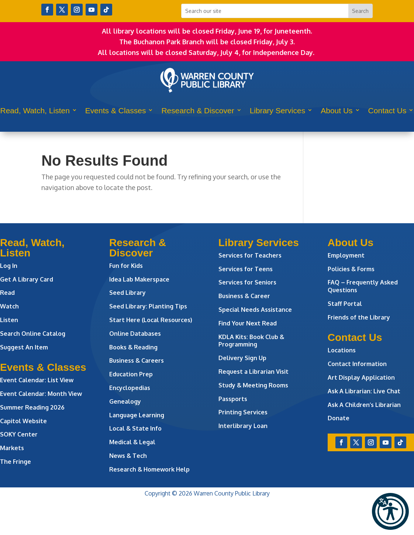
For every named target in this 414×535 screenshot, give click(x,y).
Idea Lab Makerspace (139, 279)
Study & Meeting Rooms (253, 385)
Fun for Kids (126, 265)
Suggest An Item (24, 347)
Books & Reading (133, 347)
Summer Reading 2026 (32, 407)
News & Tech (128, 455)
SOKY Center (19, 434)
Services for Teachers (250, 255)
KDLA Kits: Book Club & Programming (251, 340)
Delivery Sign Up (242, 358)
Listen (9, 320)
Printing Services (243, 412)
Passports (232, 399)
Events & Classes (115, 110)
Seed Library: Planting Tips (148, 306)
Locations (342, 350)
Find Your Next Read (247, 323)
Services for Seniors (247, 282)
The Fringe (15, 461)
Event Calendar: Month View (41, 393)
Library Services (278, 110)
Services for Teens (245, 269)
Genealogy (125, 401)
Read (7, 292)
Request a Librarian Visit (253, 371)
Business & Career (244, 296)
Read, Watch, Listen (35, 110)
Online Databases (135, 333)
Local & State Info (135, 428)
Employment (346, 255)
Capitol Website (23, 421)
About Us (336, 110)
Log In (8, 265)
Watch (9, 306)
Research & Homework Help (149, 469)
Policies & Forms (351, 269)
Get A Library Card (26, 279)
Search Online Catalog (32, 333)
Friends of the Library (359, 317)
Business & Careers (136, 360)
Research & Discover (197, 110)
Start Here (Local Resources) (150, 320)
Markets (12, 448)
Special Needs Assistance (255, 309)
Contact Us (387, 110)
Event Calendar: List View (36, 380)
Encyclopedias (129, 387)
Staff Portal (345, 303)
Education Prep (131, 374)
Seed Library (127, 292)
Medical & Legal (132, 442)
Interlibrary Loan (243, 425)
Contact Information (357, 363)
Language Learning (136, 415)
